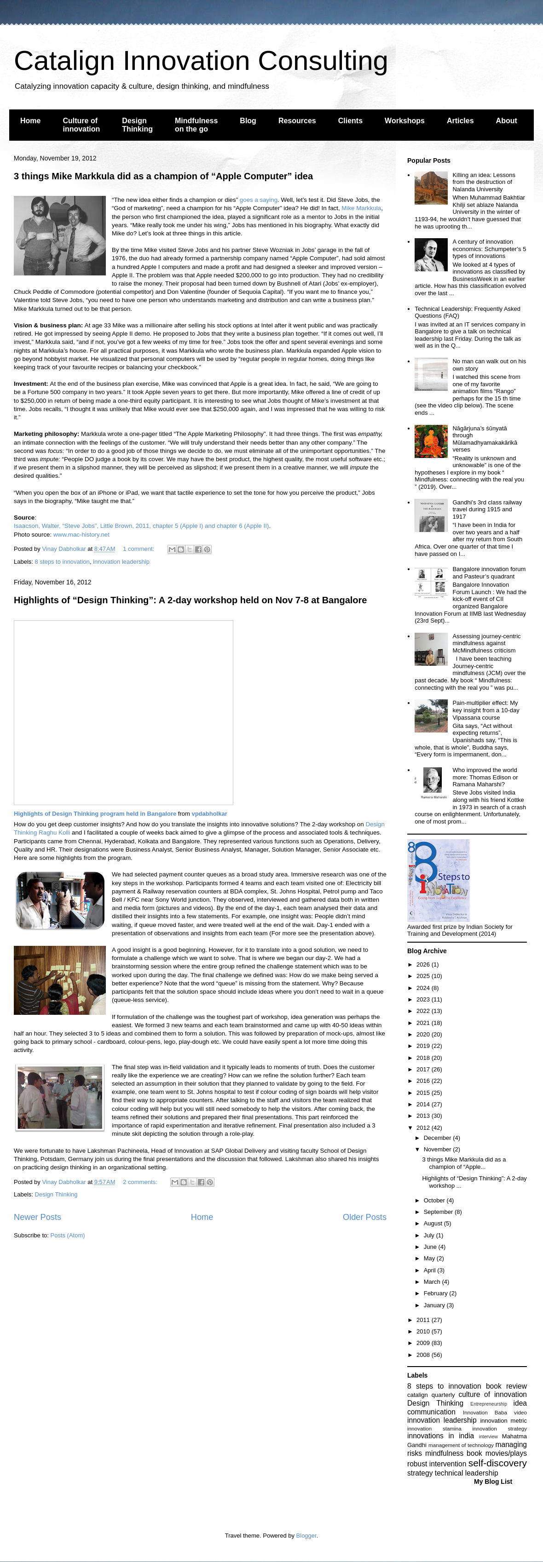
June (431, 1246)
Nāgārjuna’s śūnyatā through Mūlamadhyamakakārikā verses (484, 439)
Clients (350, 121)
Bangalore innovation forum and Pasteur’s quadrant (489, 573)
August (434, 1223)
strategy (420, 1473)
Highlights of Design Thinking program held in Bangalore (95, 813)
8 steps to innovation (62, 561)
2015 (424, 1092)
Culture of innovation (81, 125)
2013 (424, 1115)
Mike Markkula (361, 208)
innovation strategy (500, 1428)
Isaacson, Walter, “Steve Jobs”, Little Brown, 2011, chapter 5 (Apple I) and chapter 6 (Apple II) (141, 525)
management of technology (461, 1445)
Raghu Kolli (54, 832)
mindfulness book (453, 1453)
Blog (248, 121)
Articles (460, 121)
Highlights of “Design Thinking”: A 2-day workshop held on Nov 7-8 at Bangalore (190, 600)
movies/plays (506, 1453)
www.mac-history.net (81, 534)
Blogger (306, 1535)
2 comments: (141, 1182)
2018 (424, 1057)
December (438, 1137)
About (506, 121)
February (437, 1293)
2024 (424, 987)
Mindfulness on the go (196, 125)
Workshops (405, 121)
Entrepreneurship (488, 1404)
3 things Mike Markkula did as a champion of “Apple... (464, 1163)
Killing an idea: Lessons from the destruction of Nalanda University (483, 182)
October (435, 1200)
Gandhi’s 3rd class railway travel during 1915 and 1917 (487, 509)
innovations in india (440, 1436)
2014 (424, 1104)
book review (506, 1386)
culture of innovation (493, 1394)
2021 (424, 1022)
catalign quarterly (431, 1394)
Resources (297, 121)
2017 (424, 1069)
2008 (424, 1354)
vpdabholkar (209, 813)
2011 (424, 1319)
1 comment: (139, 548)
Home (30, 121)
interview (488, 1436)
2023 (424, 999)
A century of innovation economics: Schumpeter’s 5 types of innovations (489, 248)
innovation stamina (434, 1428)
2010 (424, 1331)
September (439, 1211)
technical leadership (466, 1473)
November (438, 1149)
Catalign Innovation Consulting (201, 60)
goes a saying (258, 199)
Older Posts (365, 1217)
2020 (424, 1034)
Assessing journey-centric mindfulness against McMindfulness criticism (486, 643)
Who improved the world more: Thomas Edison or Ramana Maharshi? (485, 777)
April (431, 1270)
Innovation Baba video (495, 1412)
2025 (424, 976)
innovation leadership (121, 561)
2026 (424, 964)
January (435, 1305)
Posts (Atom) (68, 1235)
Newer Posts (37, 1217)
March (433, 1281)
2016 (424, 1080)
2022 (424, 1010)
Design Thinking (137, 125)
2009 (424, 1342)
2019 (424, 1045)
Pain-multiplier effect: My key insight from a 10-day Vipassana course (485, 710)
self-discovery (497, 1463)
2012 (424, 1127)
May (430, 1258)
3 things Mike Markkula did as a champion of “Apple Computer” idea (163, 176)
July (430, 1235)
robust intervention (436, 1464)
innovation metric (503, 1420)
